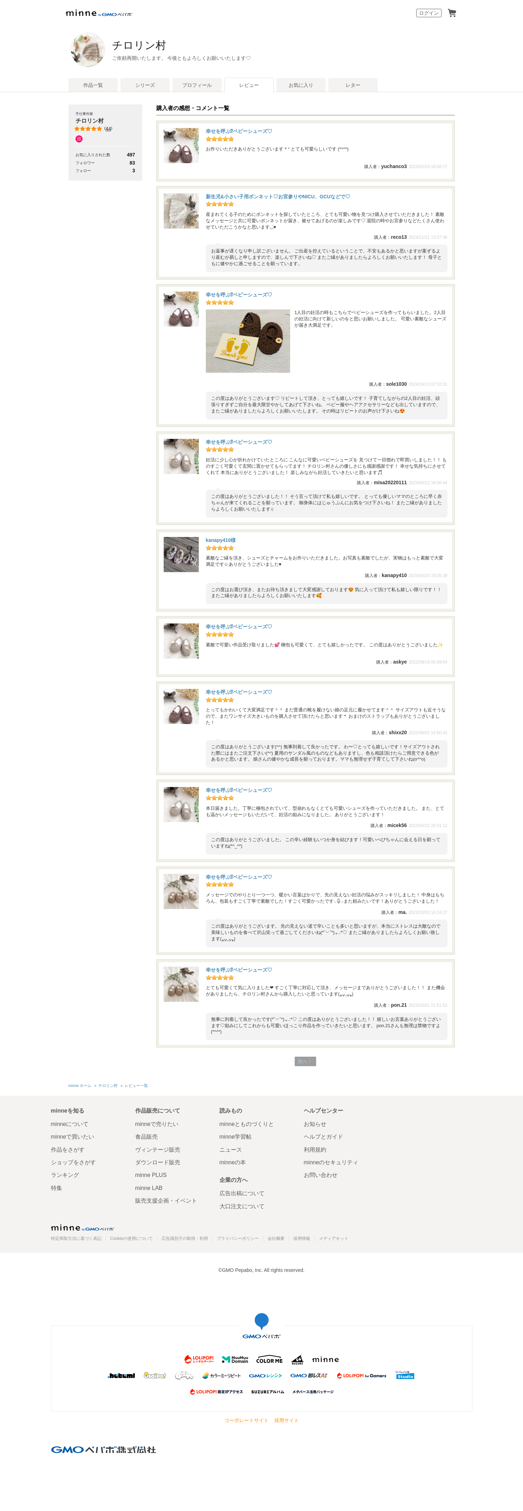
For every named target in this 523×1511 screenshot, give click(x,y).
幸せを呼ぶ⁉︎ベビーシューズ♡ (239, 131)
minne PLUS (151, 1175)
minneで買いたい (72, 1137)
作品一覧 (93, 85)
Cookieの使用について (131, 1238)
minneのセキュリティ (331, 1162)
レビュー (249, 85)
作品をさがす (68, 1150)
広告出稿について (242, 1193)
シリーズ (145, 85)
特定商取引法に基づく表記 (76, 1238)
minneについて (70, 1124)
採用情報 (301, 1238)
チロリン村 (148, 45)
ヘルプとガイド (323, 1137)
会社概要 (276, 1238)
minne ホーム (80, 1086)
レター (353, 85)
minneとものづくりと (247, 1124)
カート (452, 13)
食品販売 (146, 1137)
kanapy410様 (221, 540)
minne (82, 1227)
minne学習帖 (236, 1137)
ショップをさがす (73, 1162)
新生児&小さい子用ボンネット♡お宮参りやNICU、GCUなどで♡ (278, 196)
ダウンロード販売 (157, 1162)
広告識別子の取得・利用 (185, 1238)
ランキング (65, 1175)
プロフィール (197, 85)
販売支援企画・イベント (166, 1201)
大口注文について (242, 1206)
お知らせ (315, 1124)
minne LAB (149, 1188)
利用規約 (315, 1150)
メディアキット (333, 1238)
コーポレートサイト (246, 1420)
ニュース (231, 1150)
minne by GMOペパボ (99, 13)
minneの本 (233, 1162)
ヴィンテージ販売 (157, 1150)
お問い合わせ (321, 1175)
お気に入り (301, 85)
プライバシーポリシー (238, 1238)
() (94, 129)
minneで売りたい (157, 1124)
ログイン (429, 13)
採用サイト (286, 1420)
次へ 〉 (305, 1062)
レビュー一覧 (136, 1086)
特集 (56, 1188)
